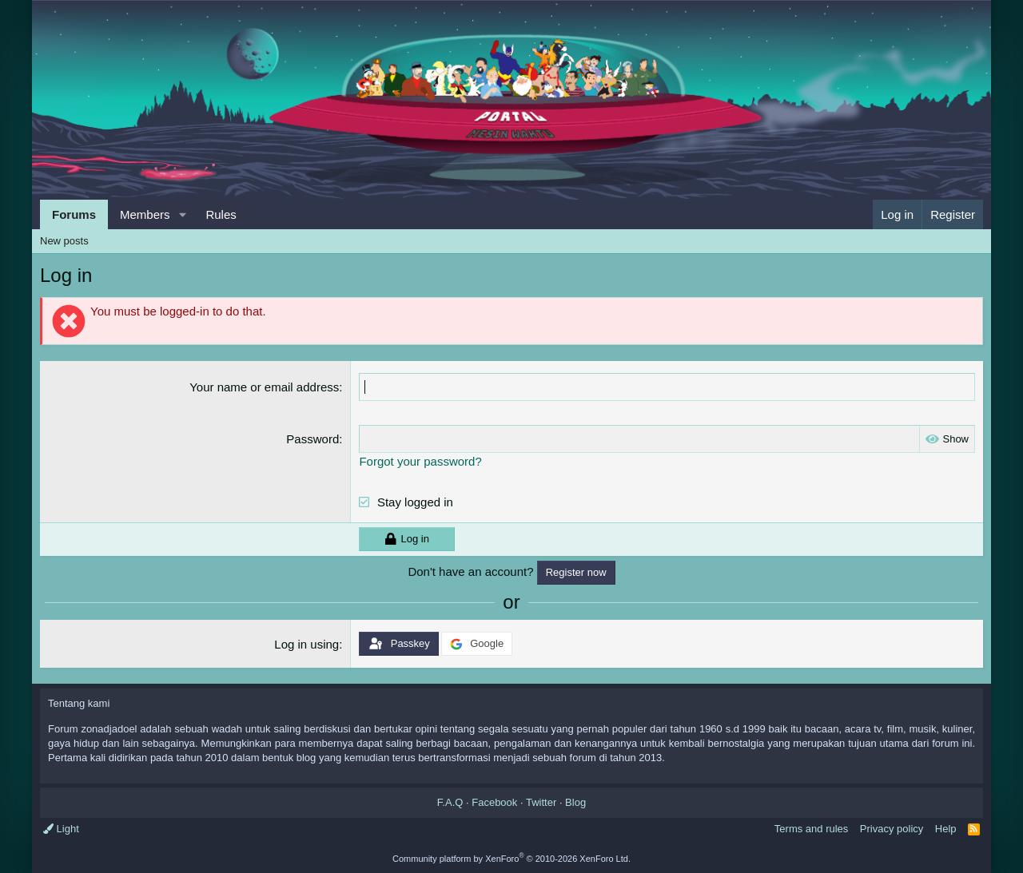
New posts (64, 241)
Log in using (306, 644)
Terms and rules (811, 829)
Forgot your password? (420, 461)
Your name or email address (264, 387)
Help (946, 829)
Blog (575, 802)
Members (145, 214)
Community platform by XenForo (511, 858)
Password (312, 439)
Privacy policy (891, 829)
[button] (182, 214)
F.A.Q (450, 802)
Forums (74, 214)
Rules (220, 214)
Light (61, 829)
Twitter (541, 802)
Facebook (494, 802)
